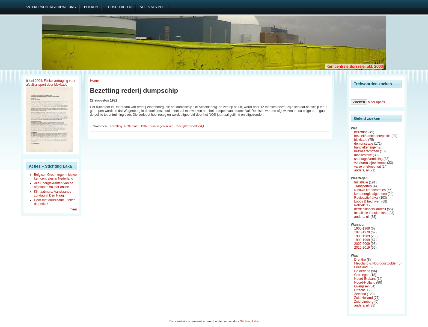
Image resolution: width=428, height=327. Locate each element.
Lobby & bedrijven (367, 201)
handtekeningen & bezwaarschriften (367, 149)
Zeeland (360, 294)
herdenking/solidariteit (370, 209)
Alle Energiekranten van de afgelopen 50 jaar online (53, 185)
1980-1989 (362, 236)
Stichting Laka (249, 321)
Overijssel (361, 286)
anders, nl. (362, 217)
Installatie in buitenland (371, 213)
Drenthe (360, 259)
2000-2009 (362, 244)
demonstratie (363, 143)
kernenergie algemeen (370, 194)
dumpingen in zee (162, 126)
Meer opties (376, 102)
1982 (144, 126)
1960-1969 (362, 228)
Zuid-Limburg (364, 302)
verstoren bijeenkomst (370, 163)
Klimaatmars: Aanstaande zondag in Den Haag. (52, 193)
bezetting (116, 126)
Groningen (362, 275)
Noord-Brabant (365, 279)
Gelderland (362, 271)
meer (73, 209)
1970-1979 (362, 232)
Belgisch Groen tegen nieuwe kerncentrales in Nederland (55, 176)
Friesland (361, 267)
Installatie (361, 182)
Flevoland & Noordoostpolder (375, 263)
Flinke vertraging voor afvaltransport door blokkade (50, 83)
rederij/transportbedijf (190, 126)
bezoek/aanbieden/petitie (372, 136)
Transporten (363, 186)
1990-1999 (362, 240)
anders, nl (361, 170)
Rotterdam (131, 126)
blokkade (360, 140)
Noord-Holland (364, 282)
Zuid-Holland (363, 298)
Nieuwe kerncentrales (370, 190)
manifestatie (363, 155)
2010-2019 (362, 247)
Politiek (359, 205)
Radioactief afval (366, 198)
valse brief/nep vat (367, 166)
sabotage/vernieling (368, 159)
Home (94, 80)
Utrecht (359, 290)
